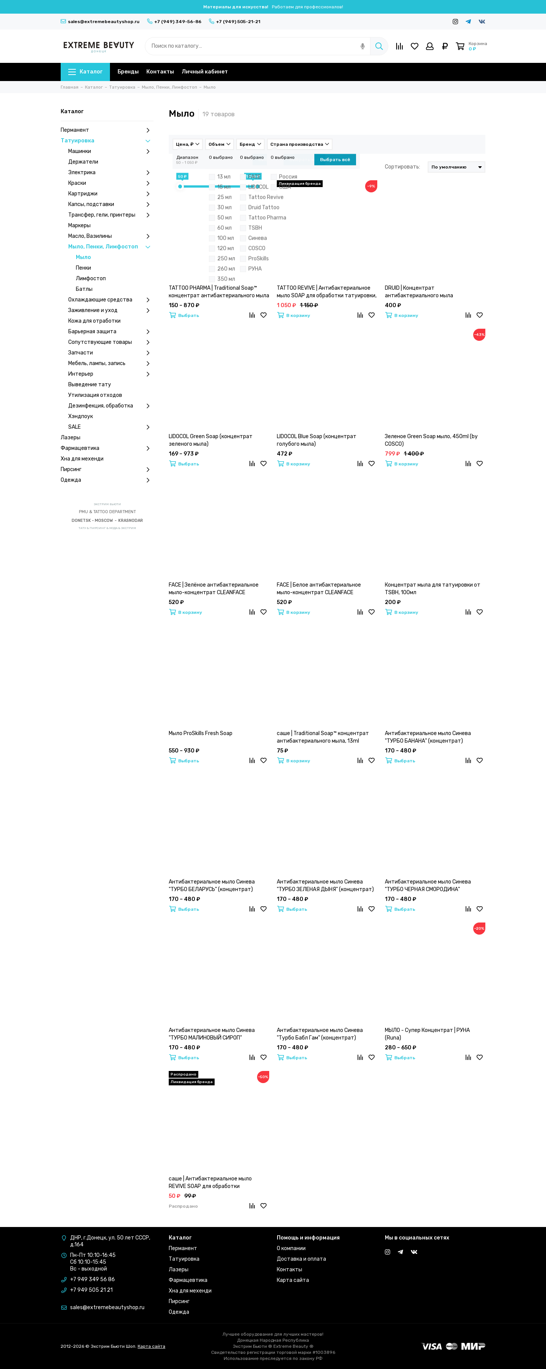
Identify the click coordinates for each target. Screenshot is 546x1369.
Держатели (83, 162)
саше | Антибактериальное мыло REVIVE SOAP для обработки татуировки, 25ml (210, 1182)
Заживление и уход (111, 310)
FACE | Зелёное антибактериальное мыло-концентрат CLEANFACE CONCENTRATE (214, 589)
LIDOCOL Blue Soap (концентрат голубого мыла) (316, 440)
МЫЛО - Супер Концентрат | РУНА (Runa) (427, 1034)
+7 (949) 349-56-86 (174, 21)
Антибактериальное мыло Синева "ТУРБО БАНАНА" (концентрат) (428, 737)
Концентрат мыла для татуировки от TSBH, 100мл (432, 589)
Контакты (160, 72)
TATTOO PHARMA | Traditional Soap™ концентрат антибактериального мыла (219, 292)
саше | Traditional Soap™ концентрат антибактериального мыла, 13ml (323, 737)
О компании (291, 1248)
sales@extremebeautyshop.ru (100, 21)
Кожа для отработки (94, 321)
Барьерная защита (111, 331)
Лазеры (70, 437)
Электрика (111, 172)
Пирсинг (107, 469)
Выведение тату (89, 384)
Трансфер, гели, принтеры (111, 215)
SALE (111, 427)
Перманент (107, 130)
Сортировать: (402, 167)
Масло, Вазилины (111, 236)
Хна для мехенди (82, 459)
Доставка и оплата (301, 1259)
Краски (111, 183)
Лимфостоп (91, 278)
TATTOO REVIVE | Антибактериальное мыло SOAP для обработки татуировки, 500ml (327, 292)
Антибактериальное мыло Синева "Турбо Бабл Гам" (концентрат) (320, 1034)
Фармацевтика (107, 448)
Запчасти (111, 353)
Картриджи (111, 193)
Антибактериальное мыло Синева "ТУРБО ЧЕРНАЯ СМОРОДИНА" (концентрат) (428, 886)
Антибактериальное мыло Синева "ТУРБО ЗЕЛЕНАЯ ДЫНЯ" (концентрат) (325, 886)
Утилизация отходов (95, 395)
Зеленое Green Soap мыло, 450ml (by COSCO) (431, 440)
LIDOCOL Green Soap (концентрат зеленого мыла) (211, 440)
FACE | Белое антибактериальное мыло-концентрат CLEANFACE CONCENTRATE (319, 589)
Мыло (83, 257)
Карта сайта (293, 1280)
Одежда (107, 480)
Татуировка (107, 140)
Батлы (84, 289)
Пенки (83, 268)
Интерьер (111, 374)
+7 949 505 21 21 (91, 1290)
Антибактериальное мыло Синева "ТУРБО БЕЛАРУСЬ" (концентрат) (212, 886)
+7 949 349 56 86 (92, 1279)
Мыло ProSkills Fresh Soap (200, 733)
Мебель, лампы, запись (111, 363)
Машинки (111, 151)
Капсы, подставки (111, 204)
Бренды (128, 72)
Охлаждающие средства (111, 300)
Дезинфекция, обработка (111, 406)
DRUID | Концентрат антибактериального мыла (419, 292)
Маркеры (79, 225)
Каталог (85, 72)
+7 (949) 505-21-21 (234, 21)
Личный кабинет (205, 72)
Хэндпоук (80, 416)
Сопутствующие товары (111, 342)
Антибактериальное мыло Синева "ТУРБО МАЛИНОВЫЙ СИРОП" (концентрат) (212, 1034)
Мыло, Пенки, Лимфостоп (111, 247)
